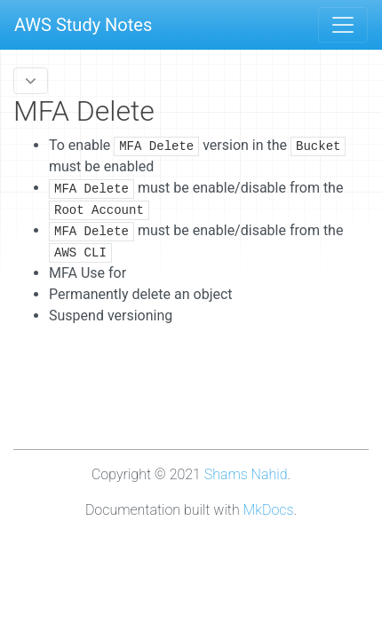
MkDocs (268, 509)
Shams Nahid (246, 474)
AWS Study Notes (83, 25)
